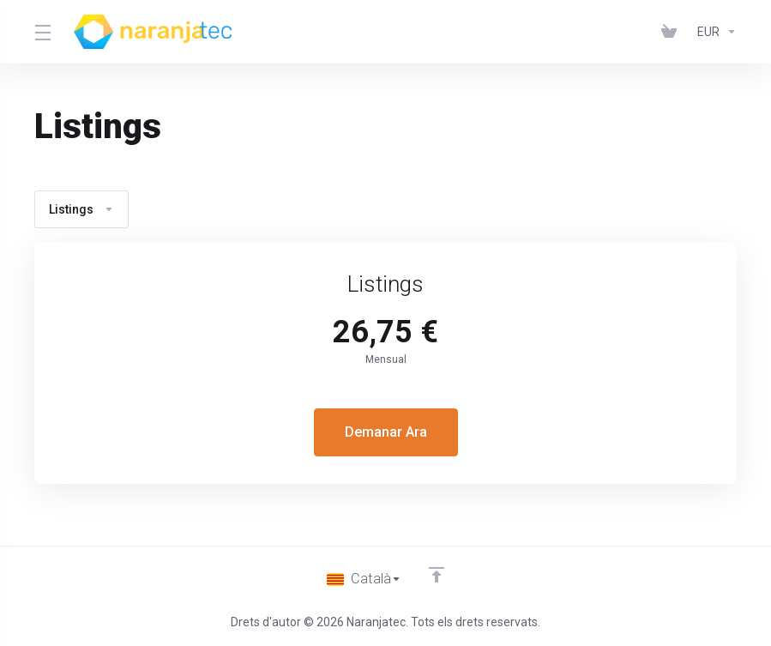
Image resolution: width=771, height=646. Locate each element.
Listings (81, 209)
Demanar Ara (385, 432)
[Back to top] (436, 574)
